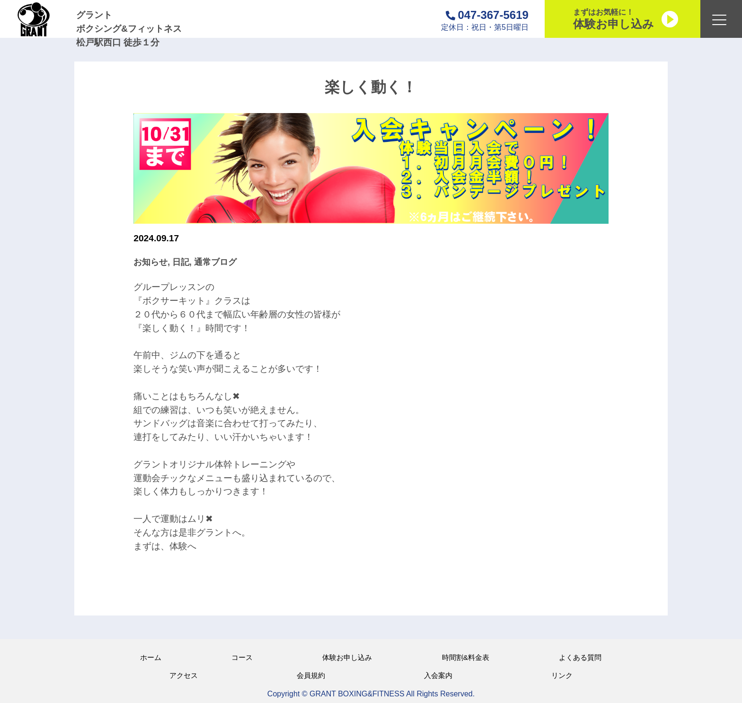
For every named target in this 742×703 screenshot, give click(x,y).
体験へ (182, 546)
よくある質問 (580, 657)
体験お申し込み (347, 657)
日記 (180, 262)
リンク (562, 675)
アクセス (183, 675)
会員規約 (311, 675)
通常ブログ (215, 262)
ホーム (150, 657)
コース (242, 657)
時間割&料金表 (465, 657)
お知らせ (150, 262)
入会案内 (438, 675)
